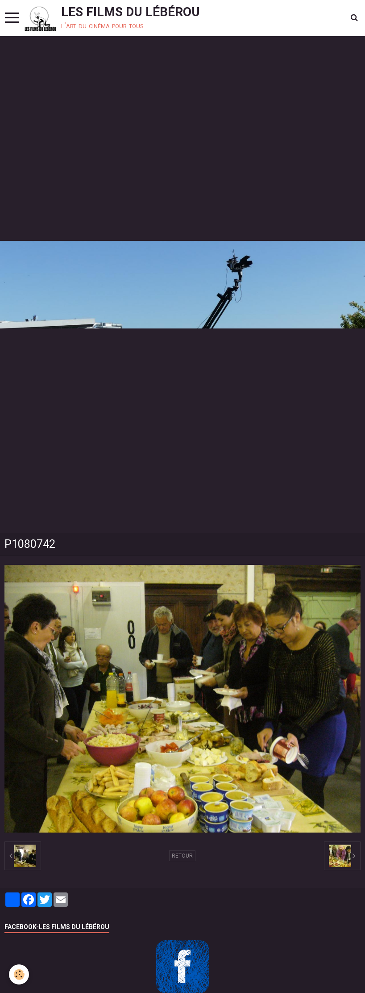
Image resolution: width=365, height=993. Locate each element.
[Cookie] (19, 974)
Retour (182, 856)
